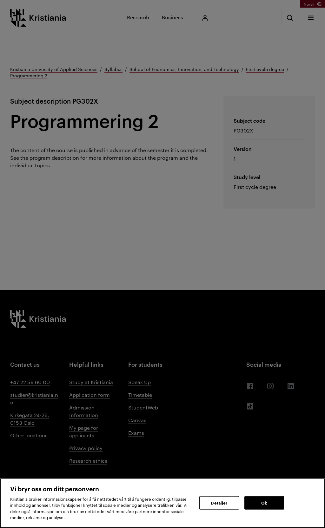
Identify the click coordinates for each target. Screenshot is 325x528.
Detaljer (219, 502)
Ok (264, 502)
